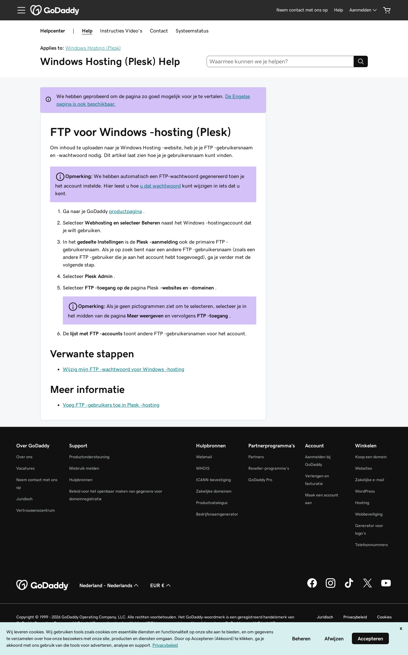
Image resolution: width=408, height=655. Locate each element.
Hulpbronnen (80, 480)
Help (87, 30)
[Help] (339, 10)
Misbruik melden (84, 468)
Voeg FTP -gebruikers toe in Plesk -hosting (111, 404)
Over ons (24, 457)
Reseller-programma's (268, 468)
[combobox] (280, 61)
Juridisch (24, 499)
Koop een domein (371, 457)
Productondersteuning (89, 457)
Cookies (384, 617)
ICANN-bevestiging (213, 480)
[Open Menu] (18, 10)
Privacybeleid (355, 617)
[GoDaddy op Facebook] (312, 586)
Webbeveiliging (368, 514)
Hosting (362, 503)
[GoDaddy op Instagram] (330, 586)
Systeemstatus (192, 30)
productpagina (125, 211)
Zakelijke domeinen (213, 491)
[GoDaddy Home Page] (42, 585)
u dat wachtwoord (160, 185)
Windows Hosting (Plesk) (93, 47)
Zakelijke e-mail (369, 480)
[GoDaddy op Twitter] (367, 586)
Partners (256, 457)
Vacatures (25, 468)
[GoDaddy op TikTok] (349, 586)
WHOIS (202, 468)
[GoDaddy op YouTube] (386, 586)
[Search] (361, 61)
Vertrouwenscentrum (35, 510)
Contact (159, 30)
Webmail (204, 457)
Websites (363, 468)
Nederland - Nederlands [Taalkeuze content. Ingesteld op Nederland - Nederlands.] (109, 585)
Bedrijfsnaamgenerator (217, 514)
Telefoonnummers (371, 545)
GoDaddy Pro (260, 480)
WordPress (365, 491)
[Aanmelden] (364, 10)
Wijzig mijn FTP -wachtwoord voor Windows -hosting (123, 369)
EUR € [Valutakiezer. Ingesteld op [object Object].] (161, 585)
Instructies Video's (121, 30)
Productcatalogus (212, 503)
